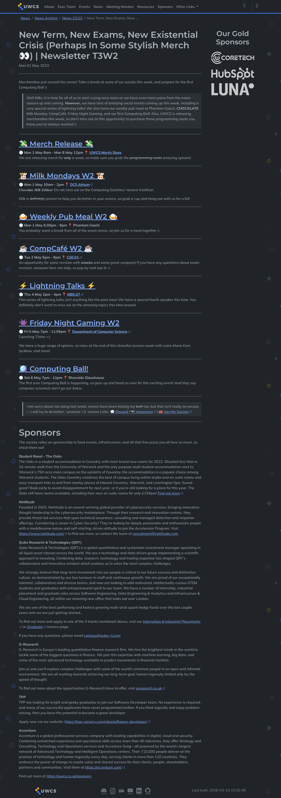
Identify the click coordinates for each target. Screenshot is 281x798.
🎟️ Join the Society (174, 411)
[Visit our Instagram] (112, 791)
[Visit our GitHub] (147, 791)
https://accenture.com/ (103, 767)
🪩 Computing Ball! (53, 368)
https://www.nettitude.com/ (41, 533)
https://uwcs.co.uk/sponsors (69, 776)
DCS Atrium (80, 184)
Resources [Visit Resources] (145, 6)
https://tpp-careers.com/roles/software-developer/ (106, 721)
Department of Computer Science (99, 331)
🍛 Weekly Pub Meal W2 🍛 (68, 216)
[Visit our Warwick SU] (121, 791)
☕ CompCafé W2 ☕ (56, 248)
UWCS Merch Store (105, 152)
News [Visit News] (98, 6)
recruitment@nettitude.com (155, 533)
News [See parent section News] (25, 18)
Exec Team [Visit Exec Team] (67, 6)
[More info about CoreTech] (232, 58)
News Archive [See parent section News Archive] (46, 18)
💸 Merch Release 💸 (56, 143)
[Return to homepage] (28, 6)
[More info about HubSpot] (232, 73)
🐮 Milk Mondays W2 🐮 (62, 175)
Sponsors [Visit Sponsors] (165, 6)
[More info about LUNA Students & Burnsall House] (232, 89)
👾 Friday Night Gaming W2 (69, 322)
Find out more (169, 493)
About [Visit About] (49, 6)
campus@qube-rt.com (102, 635)
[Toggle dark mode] (258, 6)
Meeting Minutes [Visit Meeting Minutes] (120, 6)
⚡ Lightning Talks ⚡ (57, 285)
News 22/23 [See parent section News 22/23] (72, 18)
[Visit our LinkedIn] (139, 791)
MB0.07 (73, 294)
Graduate (35, 626)
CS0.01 (73, 257)
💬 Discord (119, 411)
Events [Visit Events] (84, 6)
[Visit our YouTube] (130, 791)
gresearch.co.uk (149, 688)
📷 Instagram (142, 411)
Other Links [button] (186, 6)
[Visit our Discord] (103, 791)
